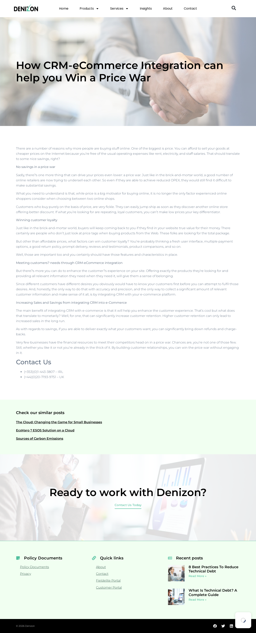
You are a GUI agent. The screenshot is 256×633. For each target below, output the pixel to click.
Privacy (25, 574)
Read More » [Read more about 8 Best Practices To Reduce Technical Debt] (197, 576)
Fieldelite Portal (108, 580)
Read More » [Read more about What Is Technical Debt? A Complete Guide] (197, 599)
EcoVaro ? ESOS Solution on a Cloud (45, 430)
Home (63, 8)
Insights (146, 8)
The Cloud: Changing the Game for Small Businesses (59, 422)
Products (89, 8)
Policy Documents (34, 567)
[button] (234, 8)
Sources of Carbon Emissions (39, 438)
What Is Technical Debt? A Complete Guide (213, 592)
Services (119, 8)
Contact (190, 8)
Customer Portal (109, 587)
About (168, 8)
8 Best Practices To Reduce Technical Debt (213, 569)
